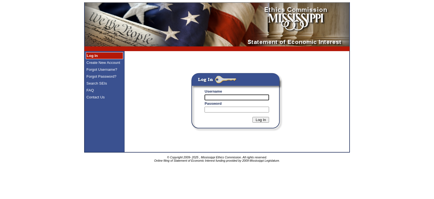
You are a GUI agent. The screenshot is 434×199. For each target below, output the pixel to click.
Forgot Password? (101, 76)
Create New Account (103, 63)
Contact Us (95, 97)
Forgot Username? (101, 69)
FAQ (90, 90)
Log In (92, 56)
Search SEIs (96, 83)
